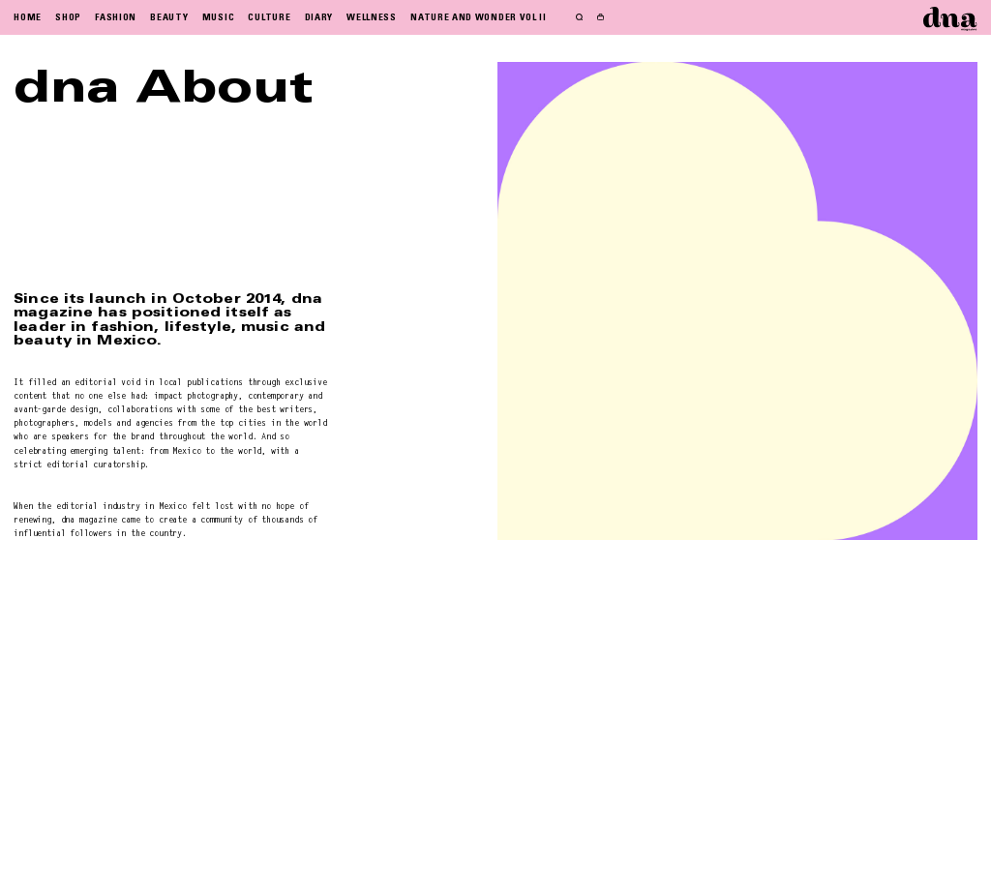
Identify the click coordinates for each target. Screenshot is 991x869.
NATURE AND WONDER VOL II (478, 16)
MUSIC (218, 16)
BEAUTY (169, 16)
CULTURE (269, 16)
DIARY (319, 16)
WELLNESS (371, 16)
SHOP (68, 16)
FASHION (115, 16)
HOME (28, 16)
